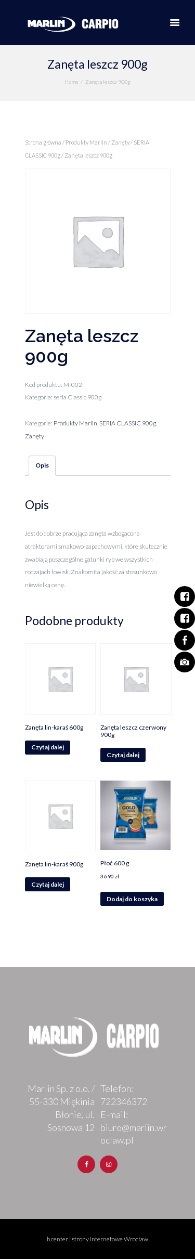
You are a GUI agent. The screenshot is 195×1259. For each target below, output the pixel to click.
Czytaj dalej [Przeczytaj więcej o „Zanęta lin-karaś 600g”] (47, 747)
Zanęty (120, 142)
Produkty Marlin (86, 142)
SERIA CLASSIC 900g (127, 423)
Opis (42, 465)
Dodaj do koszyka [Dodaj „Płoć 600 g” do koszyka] (132, 899)
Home (71, 82)
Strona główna (43, 142)
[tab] (42, 466)
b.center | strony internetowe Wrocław (97, 1239)
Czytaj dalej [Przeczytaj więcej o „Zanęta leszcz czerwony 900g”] (123, 755)
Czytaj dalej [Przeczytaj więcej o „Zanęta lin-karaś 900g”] (47, 884)
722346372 (123, 1101)
